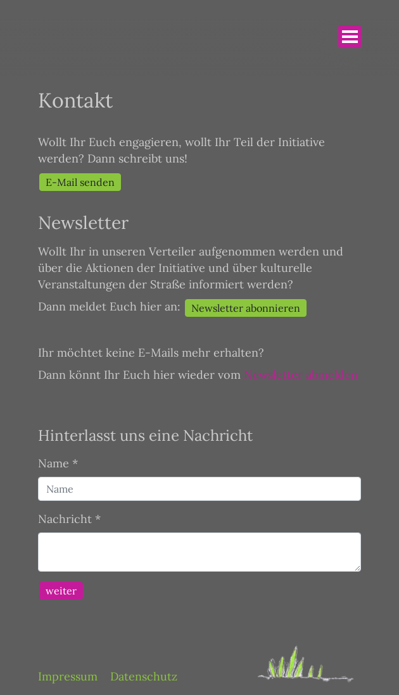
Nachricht (69, 519)
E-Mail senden (80, 182)
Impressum (68, 676)
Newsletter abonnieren (245, 308)
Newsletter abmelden (301, 374)
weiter (61, 590)
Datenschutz (143, 676)
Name (58, 463)
